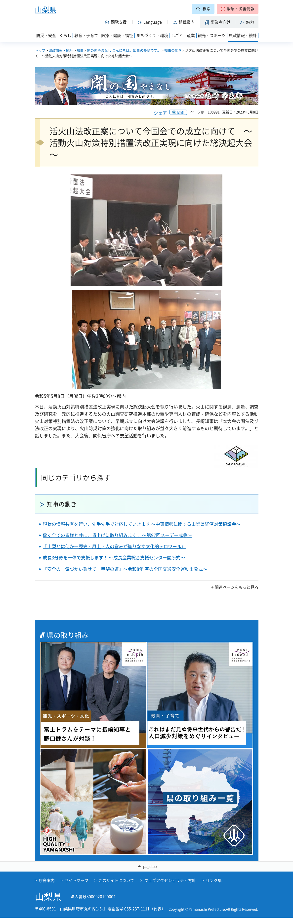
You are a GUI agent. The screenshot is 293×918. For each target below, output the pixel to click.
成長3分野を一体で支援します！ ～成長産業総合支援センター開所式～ (114, 557)
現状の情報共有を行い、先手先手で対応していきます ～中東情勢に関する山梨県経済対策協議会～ (142, 524)
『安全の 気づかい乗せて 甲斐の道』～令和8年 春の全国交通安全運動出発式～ (125, 569)
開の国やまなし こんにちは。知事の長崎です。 (124, 50)
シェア (160, 113)
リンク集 (214, 880)
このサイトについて (116, 880)
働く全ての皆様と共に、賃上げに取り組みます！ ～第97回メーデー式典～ (117, 535)
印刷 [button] (180, 112)
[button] (237, 9)
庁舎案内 (47, 880)
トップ (40, 50)
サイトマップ (76, 880)
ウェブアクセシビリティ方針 (170, 880)
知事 (80, 50)
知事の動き (173, 50)
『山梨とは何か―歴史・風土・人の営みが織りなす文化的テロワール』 (114, 546)
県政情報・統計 (61, 50)
